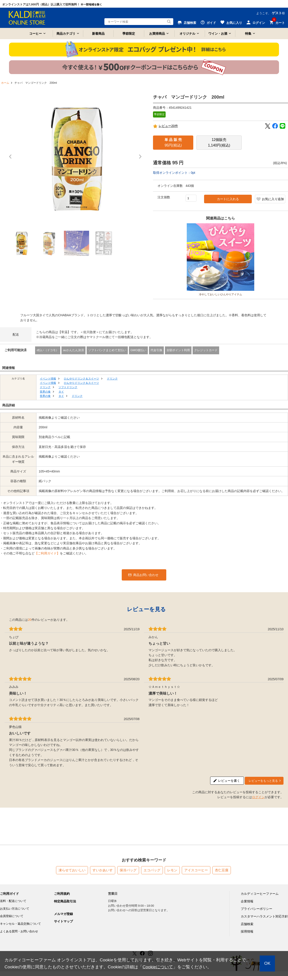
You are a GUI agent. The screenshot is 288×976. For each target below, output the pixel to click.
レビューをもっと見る (263, 780)
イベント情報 (48, 378)
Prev (11, 158)
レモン (172, 870)
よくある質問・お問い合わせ (19, 931)
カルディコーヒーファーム (260, 893)
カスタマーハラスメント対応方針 (264, 916)
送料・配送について (13, 901)
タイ (61, 391)
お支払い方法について (14, 908)
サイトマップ (63, 921)
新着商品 (98, 33)
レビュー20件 (165, 126)
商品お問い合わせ (145, 575)
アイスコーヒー (196, 870)
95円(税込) (173, 142)
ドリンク (112, 378)
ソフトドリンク (67, 387)
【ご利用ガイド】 (47, 553)
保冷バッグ (128, 870)
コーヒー (35, 33)
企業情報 (247, 901)
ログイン (258, 797)
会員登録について (11, 916)
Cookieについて (157, 967)
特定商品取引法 (65, 901)
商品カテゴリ (65, 33)
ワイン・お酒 (217, 33)
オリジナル (187, 33)
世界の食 (45, 391)
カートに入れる (228, 199)
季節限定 (128, 33)
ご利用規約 (62, 893)
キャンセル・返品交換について (20, 923)
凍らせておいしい (72, 870)
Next (141, 158)
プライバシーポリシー (256, 908)
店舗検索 (247, 924)
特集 (248, 33)
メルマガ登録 (63, 914)
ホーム (5, 82)
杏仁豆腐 (221, 870)
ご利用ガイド (9, 893)
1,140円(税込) (219, 142)
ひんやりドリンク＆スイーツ (81, 378)
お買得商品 (157, 33)
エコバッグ (152, 870)
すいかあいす (102, 870)
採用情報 (247, 931)
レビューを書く (229, 780)
